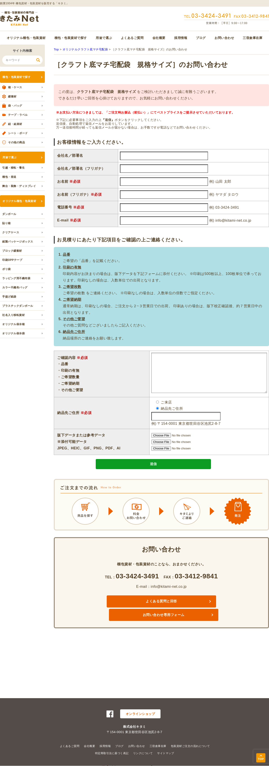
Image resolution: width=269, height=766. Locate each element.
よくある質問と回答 (125, 610)
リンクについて (143, 753)
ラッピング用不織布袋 (16, 278)
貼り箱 (6, 223)
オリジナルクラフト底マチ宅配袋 (85, 49)
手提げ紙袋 (9, 296)
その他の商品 (16, 142)
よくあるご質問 (132, 38)
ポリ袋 (6, 269)
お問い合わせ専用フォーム (198, 610)
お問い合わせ (224, 38)
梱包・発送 (9, 176)
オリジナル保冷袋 (13, 333)
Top (56, 49)
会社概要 (158, 38)
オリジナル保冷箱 (13, 324)
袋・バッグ (15, 105)
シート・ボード (18, 133)
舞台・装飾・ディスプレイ (19, 186)
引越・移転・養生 (13, 167)
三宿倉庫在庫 (252, 38)
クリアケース (10, 232)
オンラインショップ (140, 714)
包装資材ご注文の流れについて (190, 746)
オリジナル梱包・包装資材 (26, 38)
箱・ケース (15, 87)
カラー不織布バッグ (15, 287)
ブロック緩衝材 (12, 250)
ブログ (201, 38)
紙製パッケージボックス (17, 241)
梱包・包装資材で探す (70, 38)
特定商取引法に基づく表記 (112, 753)
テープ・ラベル (18, 114)
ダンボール (9, 214)
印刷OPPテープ (12, 260)
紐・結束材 (15, 124)
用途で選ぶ (104, 38)
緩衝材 (12, 96)
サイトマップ (165, 753)
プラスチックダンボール (17, 305)
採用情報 (180, 38)
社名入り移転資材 (13, 315)
